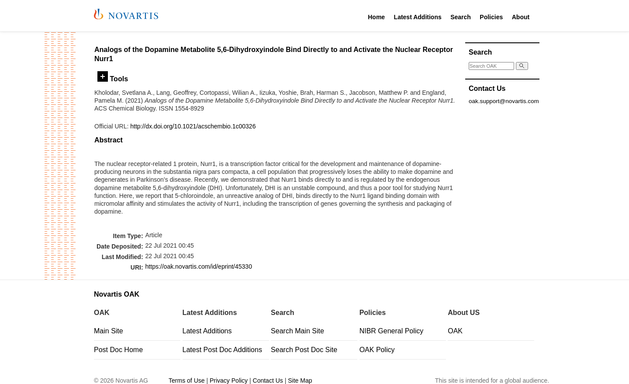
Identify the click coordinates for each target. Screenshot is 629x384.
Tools (112, 79)
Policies (491, 17)
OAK (455, 331)
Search (460, 17)
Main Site (108, 331)
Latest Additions (418, 17)
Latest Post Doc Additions (222, 349)
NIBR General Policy (391, 331)
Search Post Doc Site (304, 349)
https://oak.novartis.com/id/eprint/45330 (198, 266)
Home (376, 17)
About (520, 17)
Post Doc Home (118, 349)
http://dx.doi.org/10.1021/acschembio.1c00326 (193, 126)
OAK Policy (377, 349)
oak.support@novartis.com (504, 101)
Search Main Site (297, 331)
